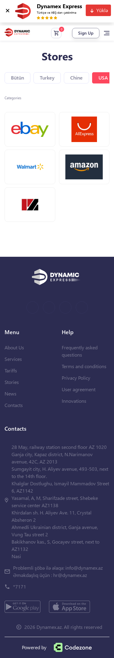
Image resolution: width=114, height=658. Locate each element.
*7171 (19, 586)
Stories (12, 382)
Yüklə (102, 10)
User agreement (78, 389)
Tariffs (11, 370)
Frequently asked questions (80, 351)
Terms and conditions (84, 366)
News (10, 393)
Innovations (74, 401)
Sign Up (85, 33)
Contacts (14, 405)
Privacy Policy (76, 378)
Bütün (17, 77)
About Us (14, 347)
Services (13, 359)
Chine (76, 77)
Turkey (47, 77)
